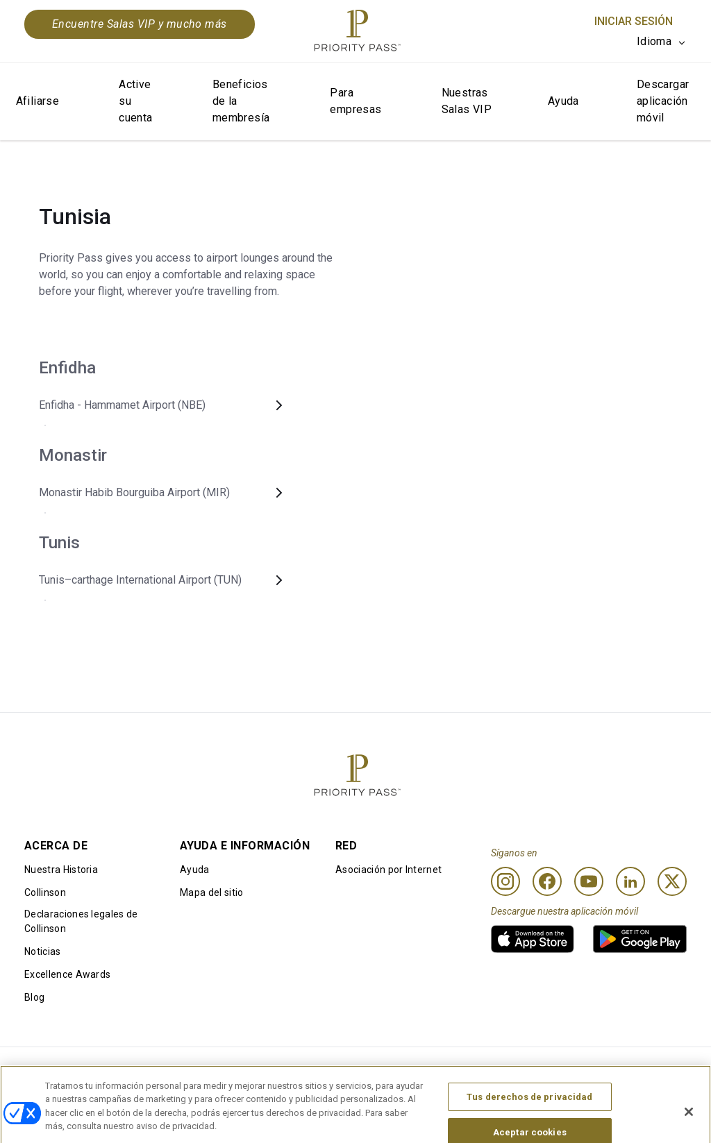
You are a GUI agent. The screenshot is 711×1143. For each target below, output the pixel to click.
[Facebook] (547, 881)
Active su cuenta (135, 101)
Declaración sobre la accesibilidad (610, 1069)
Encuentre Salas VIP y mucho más (139, 24)
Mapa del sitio (211, 892)
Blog (34, 997)
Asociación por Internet (388, 869)
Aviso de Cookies (317, 1069)
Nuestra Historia (61, 869)
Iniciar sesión (633, 21)
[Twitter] (672, 881)
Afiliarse (38, 101)
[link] (532, 939)
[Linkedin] (630, 881)
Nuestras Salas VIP (467, 101)
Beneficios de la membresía (241, 101)
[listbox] (662, 41)
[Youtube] (588, 881)
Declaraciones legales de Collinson (81, 921)
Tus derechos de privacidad (529, 1118)
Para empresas (355, 101)
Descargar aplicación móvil (663, 101)
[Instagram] (505, 881)
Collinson (45, 892)
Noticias (42, 951)
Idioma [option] (654, 41)
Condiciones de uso (68, 1069)
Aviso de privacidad (449, 1069)
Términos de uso (189, 1069)
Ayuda (563, 101)
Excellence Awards (67, 974)
